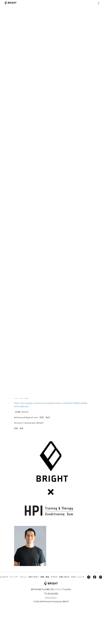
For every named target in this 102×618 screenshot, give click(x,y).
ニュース (80, 589)
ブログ (73, 589)
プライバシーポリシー (51, 610)
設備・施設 (44, 589)
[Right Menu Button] (95, 2)
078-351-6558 (52, 606)
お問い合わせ (64, 589)
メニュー (23, 589)
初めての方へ (33, 589)
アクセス (54, 589)
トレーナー (14, 589)
